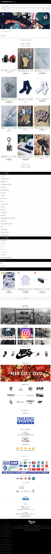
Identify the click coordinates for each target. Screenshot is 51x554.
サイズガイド (3, 266)
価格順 (26, 40)
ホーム (2, 31)
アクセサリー (10, 31)
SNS (2, 263)
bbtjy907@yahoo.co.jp (26, 516)
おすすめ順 (23, 40)
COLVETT (5, 31)
